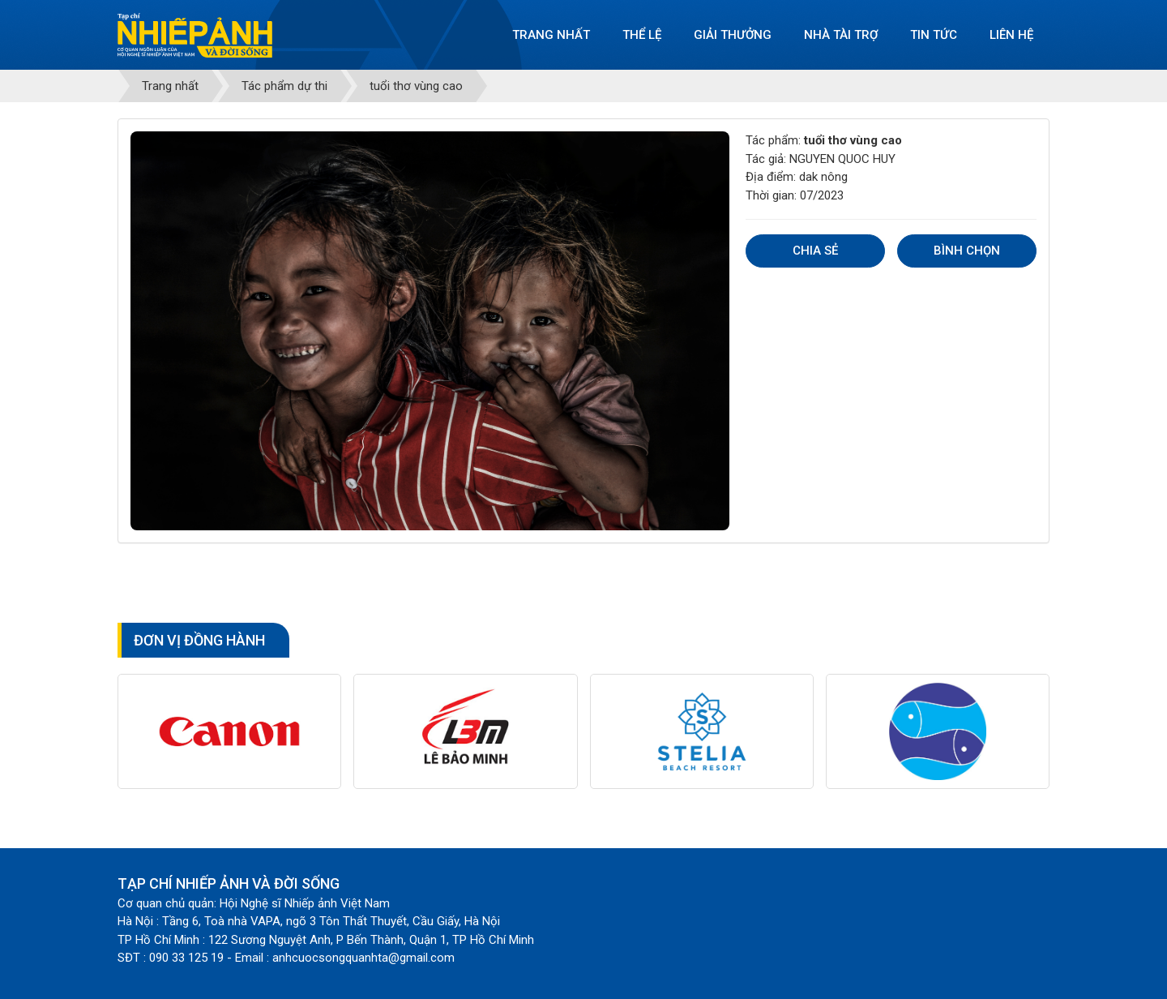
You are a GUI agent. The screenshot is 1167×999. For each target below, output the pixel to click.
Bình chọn (967, 250)
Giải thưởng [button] (733, 35)
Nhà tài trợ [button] (841, 35)
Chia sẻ (815, 250)
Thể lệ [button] (641, 35)
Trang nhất (551, 35)
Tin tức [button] (933, 35)
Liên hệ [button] (1011, 35)
